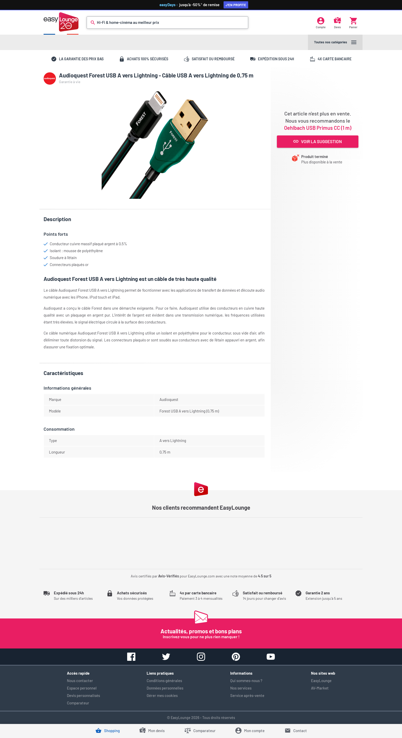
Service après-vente (247, 695)
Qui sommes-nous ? (246, 680)
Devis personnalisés (83, 695)
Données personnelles (165, 688)
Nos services (241, 688)
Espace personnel (82, 688)
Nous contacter (80, 680)
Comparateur (78, 703)
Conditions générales (164, 680)
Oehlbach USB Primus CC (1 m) (317, 128)
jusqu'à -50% (202, 4)
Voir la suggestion (317, 141)
